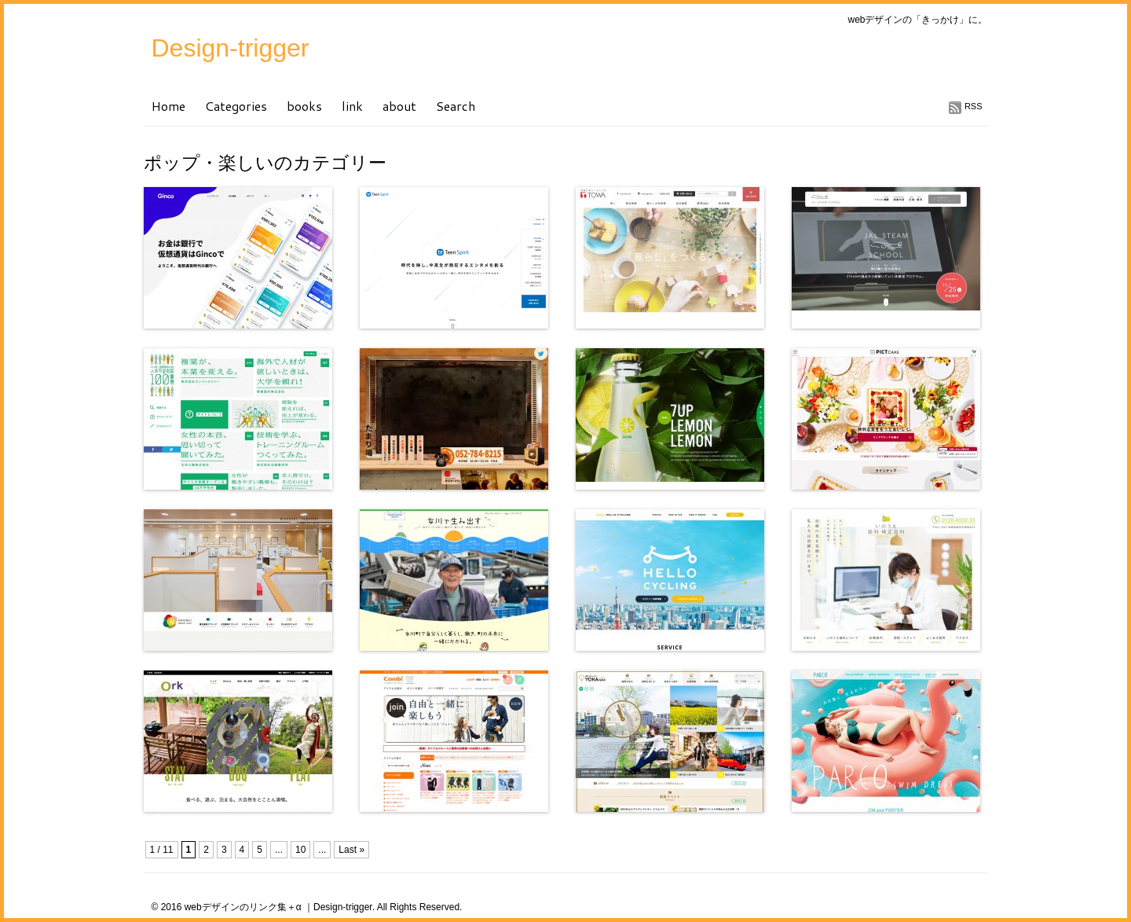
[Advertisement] (327, 837)
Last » (351, 849)
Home (168, 106)
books (304, 106)
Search (455, 106)
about (399, 106)
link (352, 106)
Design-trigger (230, 48)
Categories (236, 106)
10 (300, 849)
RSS (973, 106)
